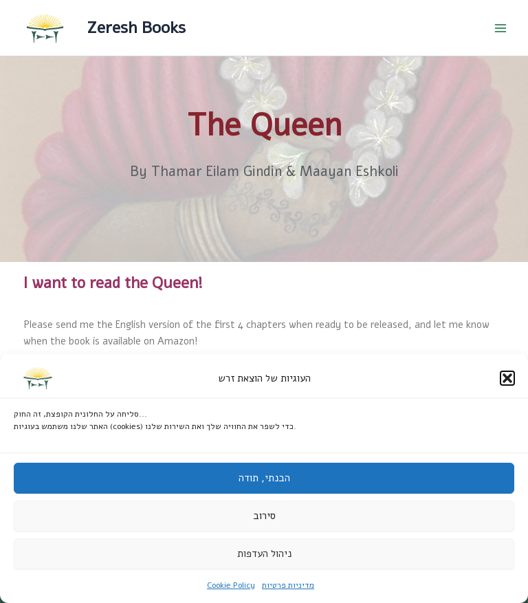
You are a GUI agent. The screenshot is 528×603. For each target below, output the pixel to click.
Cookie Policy (231, 585)
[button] (507, 378)
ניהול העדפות (264, 553)
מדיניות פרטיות (288, 585)
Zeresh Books (136, 28)
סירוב (264, 516)
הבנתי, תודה (264, 478)
